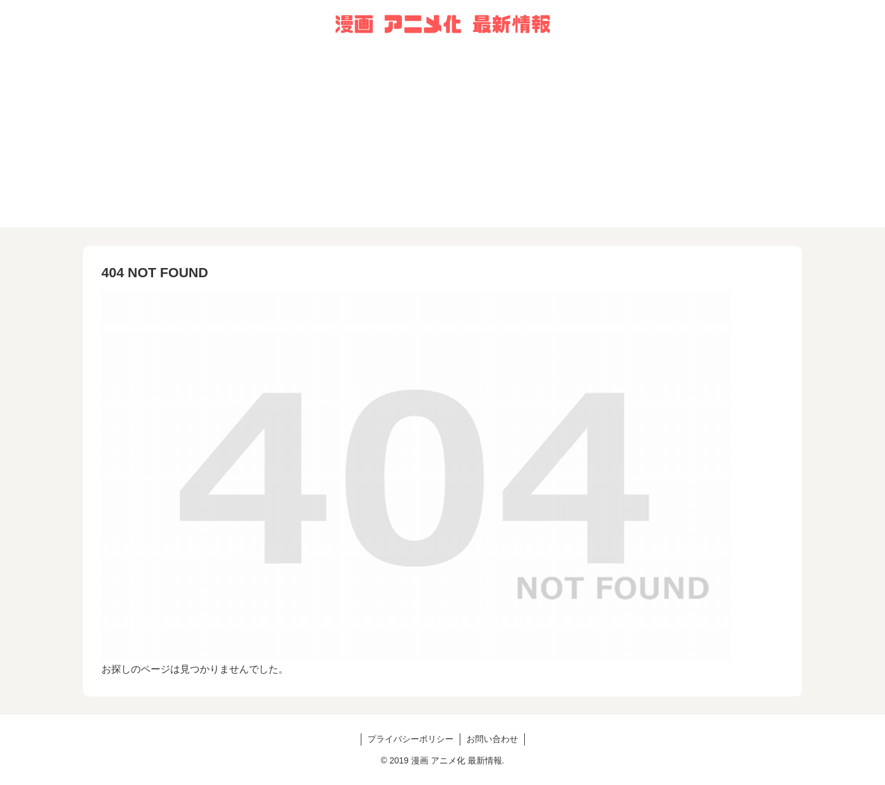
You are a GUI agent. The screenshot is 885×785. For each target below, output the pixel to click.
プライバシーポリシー (411, 739)
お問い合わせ (492, 739)
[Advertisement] (442, 141)
